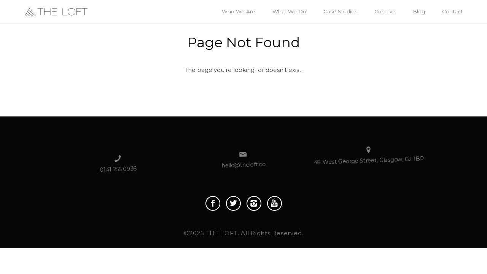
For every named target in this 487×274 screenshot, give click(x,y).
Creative (385, 11)
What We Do (289, 11)
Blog (419, 11)
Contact (452, 11)
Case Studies (340, 11)
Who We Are (238, 11)
